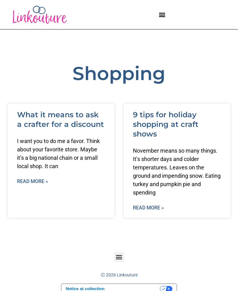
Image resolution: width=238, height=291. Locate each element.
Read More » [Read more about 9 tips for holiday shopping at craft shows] (148, 208)
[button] (162, 14)
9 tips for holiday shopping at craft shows (165, 124)
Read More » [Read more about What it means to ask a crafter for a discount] (32, 181)
